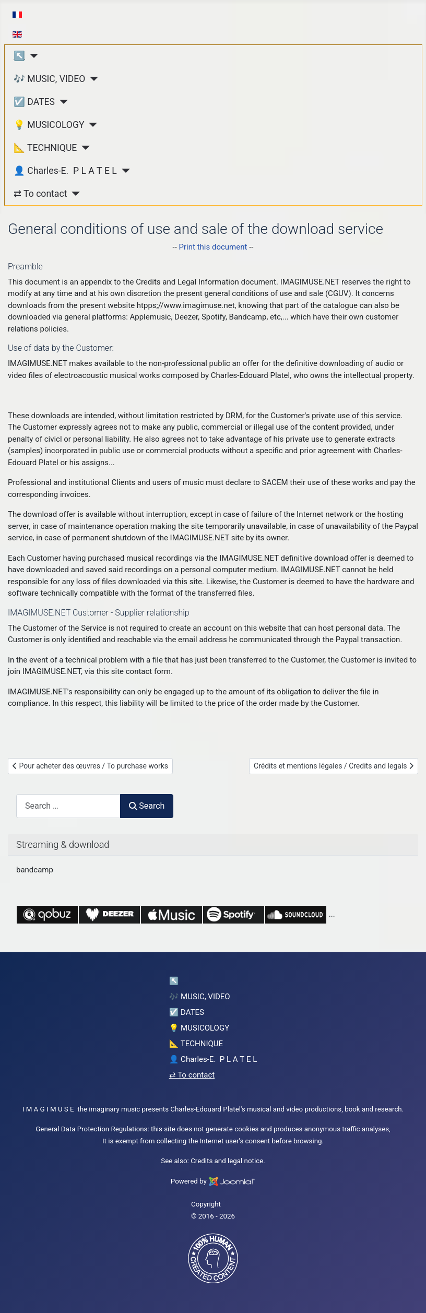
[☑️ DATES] (61, 102)
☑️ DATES (34, 102)
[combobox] (68, 806)
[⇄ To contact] (73, 194)
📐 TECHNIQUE (45, 148)
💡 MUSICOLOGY (49, 125)
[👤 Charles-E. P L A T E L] (123, 171)
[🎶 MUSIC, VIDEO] (91, 79)
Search (146, 806)
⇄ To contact (40, 193)
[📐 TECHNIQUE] (83, 148)
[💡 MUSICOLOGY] (91, 125)
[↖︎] (31, 56)
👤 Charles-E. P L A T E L (65, 170)
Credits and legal (216, 1161)
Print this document (213, 247)
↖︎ (19, 56)
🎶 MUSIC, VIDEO (49, 79)
